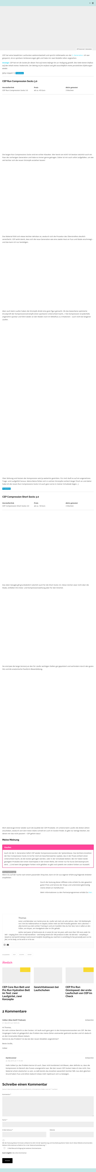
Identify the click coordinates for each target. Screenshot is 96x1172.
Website (52, 1134)
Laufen (22, 954)
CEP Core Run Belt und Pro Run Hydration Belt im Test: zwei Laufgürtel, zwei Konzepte (16, 993)
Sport (30, 954)
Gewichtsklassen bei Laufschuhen (46, 988)
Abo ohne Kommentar (19, 1157)
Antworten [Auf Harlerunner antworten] (89, 1058)
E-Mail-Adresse (7, 1134)
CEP (15, 954)
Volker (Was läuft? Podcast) (14, 1020)
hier (90, 892)
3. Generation (77, 55)
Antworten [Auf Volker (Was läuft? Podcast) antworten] (89, 1020)
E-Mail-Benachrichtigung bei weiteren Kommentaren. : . (22, 1154)
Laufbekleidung (9, 49)
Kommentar (6, 1094)
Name (4, 1124)
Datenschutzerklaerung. (37, 1149)
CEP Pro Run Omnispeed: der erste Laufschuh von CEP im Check (79, 992)
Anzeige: (6, 62)
